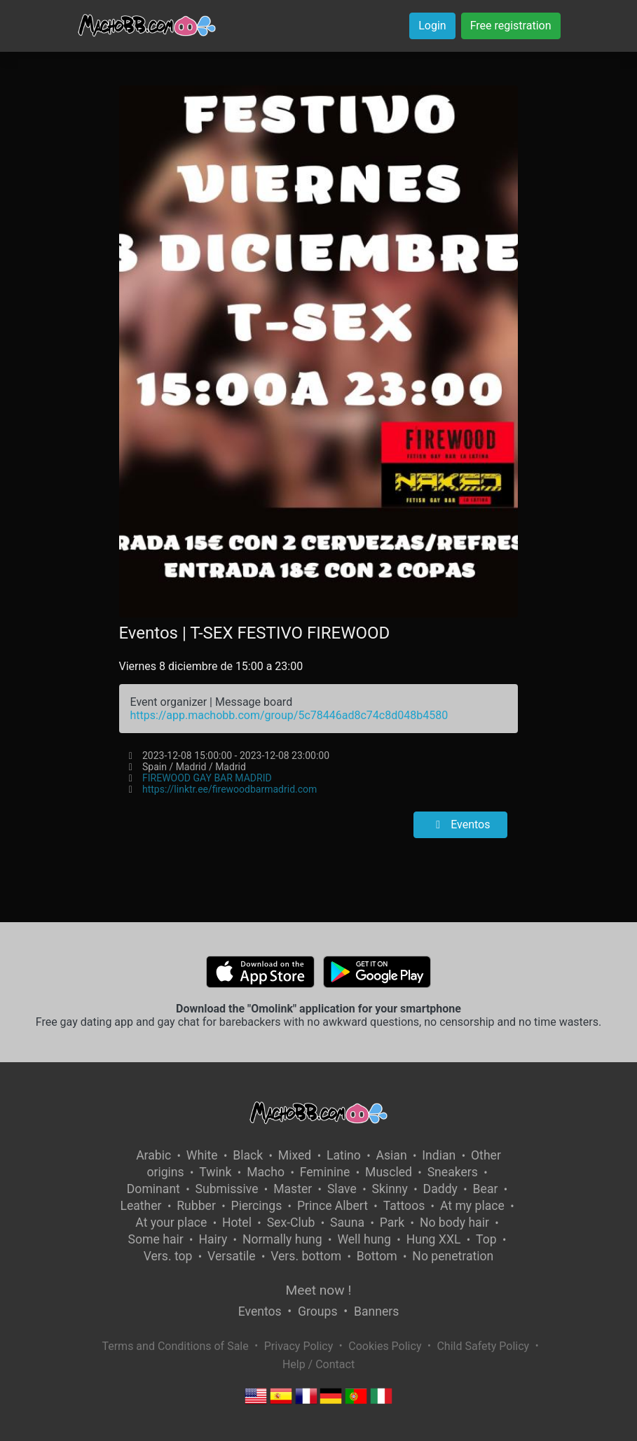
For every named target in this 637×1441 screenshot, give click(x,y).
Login (432, 25)
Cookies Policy (384, 1346)
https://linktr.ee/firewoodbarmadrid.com (229, 789)
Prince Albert (332, 1206)
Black (248, 1155)
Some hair (156, 1239)
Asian (391, 1155)
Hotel (237, 1223)
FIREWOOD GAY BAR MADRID (207, 778)
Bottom (377, 1256)
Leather (140, 1206)
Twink (215, 1172)
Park (392, 1223)
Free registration (511, 25)
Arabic (153, 1155)
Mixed (294, 1155)
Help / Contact (318, 1364)
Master (292, 1189)
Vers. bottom (305, 1256)
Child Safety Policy (483, 1346)
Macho (266, 1172)
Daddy (440, 1189)
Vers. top (168, 1256)
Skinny (390, 1189)
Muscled (388, 1172)
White (202, 1155)
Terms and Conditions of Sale (175, 1346)
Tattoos (404, 1206)
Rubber (196, 1206)
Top (486, 1239)
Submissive (227, 1189)
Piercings (256, 1206)
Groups (317, 1311)
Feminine (325, 1172)
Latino (344, 1155)
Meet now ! (319, 1290)
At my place (472, 1206)
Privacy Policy (299, 1346)
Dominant (153, 1189)
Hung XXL (433, 1239)
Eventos (460, 824)
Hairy (212, 1239)
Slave (342, 1189)
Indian (439, 1155)
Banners (376, 1311)
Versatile (231, 1256)
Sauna (347, 1223)
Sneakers (452, 1172)
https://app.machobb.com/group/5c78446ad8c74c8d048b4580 (289, 715)
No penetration (452, 1256)
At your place (171, 1223)
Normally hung (282, 1239)
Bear (485, 1189)
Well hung (364, 1239)
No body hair (454, 1223)
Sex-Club (291, 1223)
